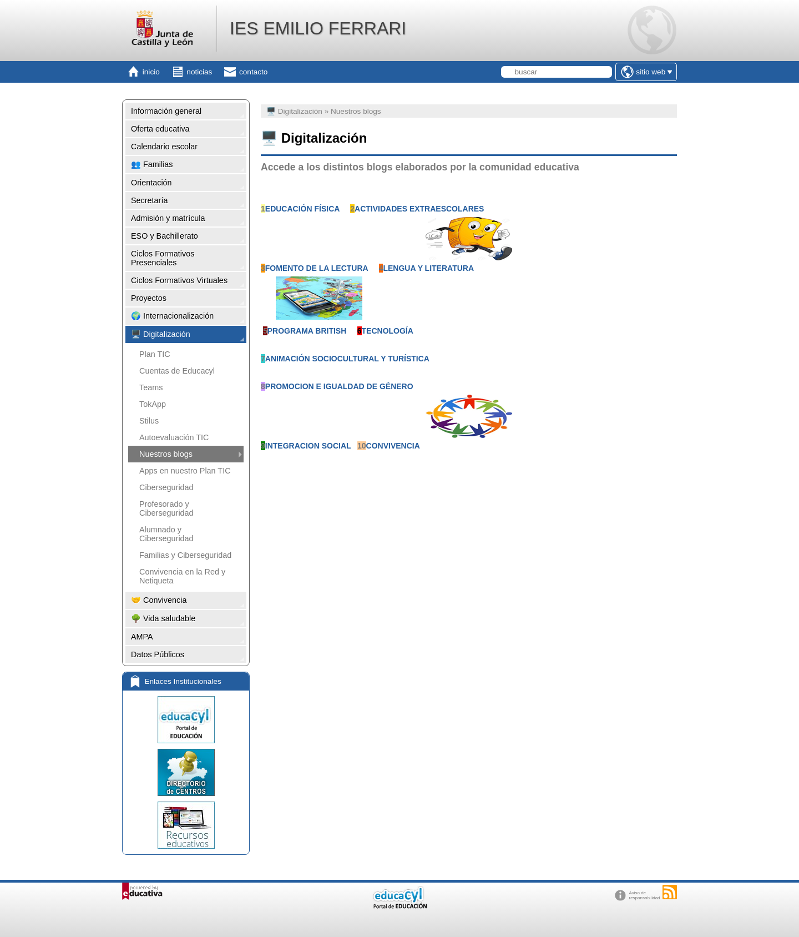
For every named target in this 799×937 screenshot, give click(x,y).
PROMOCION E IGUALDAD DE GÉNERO (339, 386)
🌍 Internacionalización (172, 315)
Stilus (149, 420)
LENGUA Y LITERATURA (428, 268)
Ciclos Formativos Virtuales (179, 280)
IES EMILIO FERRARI (318, 28)
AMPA (142, 636)
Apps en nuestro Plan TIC (185, 470)
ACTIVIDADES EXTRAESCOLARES (419, 208)
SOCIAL (336, 445)
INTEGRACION (292, 445)
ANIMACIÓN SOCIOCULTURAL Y (326, 358)
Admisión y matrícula (168, 218)
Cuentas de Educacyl (177, 370)
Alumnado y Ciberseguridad (166, 534)
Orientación (151, 182)
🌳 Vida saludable (163, 618)
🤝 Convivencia (158, 600)
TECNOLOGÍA (387, 330)
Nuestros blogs (166, 454)
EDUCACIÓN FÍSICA (302, 208)
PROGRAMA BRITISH (307, 330)
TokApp (152, 404)
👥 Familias (152, 164)
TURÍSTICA (408, 358)
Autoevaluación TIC (174, 437)
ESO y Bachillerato (164, 235)
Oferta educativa (160, 128)
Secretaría (149, 200)
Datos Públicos (157, 654)
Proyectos (148, 298)
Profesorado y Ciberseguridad (166, 508)
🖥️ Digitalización (160, 334)
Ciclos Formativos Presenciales (162, 258)
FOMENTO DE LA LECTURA (316, 268)
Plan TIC (154, 354)
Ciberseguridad (166, 487)
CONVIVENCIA (393, 445)
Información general (166, 111)
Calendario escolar (164, 146)
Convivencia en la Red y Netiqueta (182, 576)
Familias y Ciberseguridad (185, 555)
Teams (151, 387)
